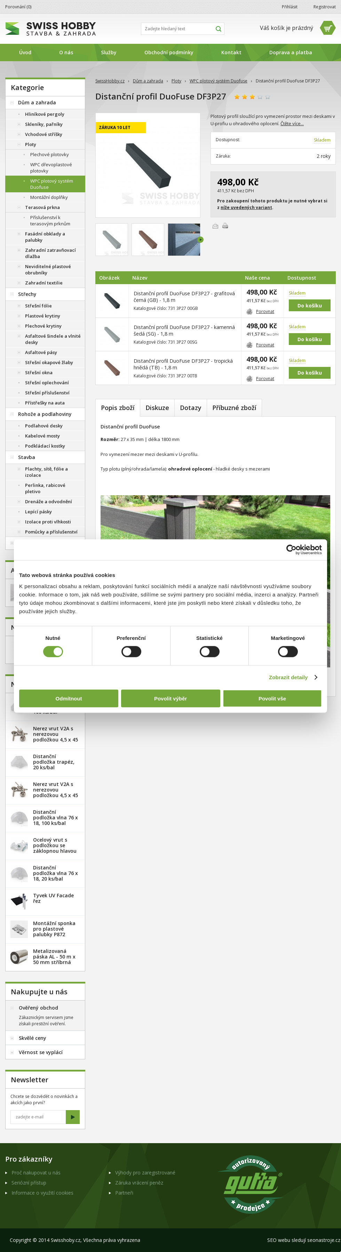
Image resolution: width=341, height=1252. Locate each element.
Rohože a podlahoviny (45, 414)
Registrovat (325, 7)
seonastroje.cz (323, 1240)
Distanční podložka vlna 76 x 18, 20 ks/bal (55, 873)
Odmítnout (69, 698)
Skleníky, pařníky (44, 124)
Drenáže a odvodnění (48, 501)
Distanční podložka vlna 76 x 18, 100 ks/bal (55, 817)
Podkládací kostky (45, 446)
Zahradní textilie (44, 283)
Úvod (25, 52)
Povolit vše (272, 698)
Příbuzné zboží (234, 407)
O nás (66, 52)
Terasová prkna (42, 207)
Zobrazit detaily (288, 677)
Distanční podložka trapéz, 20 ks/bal (53, 762)
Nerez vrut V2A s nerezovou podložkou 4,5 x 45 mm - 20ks (55, 736)
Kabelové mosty (42, 436)
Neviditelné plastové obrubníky (48, 269)
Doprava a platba (290, 52)
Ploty (176, 81)
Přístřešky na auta (45, 403)
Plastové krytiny (42, 316)
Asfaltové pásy (41, 352)
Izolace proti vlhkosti (48, 522)
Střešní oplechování (47, 382)
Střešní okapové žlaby (49, 362)
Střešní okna (39, 372)
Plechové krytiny (43, 326)
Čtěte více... (292, 123)
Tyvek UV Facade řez (53, 898)
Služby (109, 52)
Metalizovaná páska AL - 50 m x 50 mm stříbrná (54, 956)
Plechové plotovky (49, 154)
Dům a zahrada (148, 81)
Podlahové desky (44, 426)
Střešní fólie (38, 306)
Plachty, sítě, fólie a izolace (46, 472)
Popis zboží (118, 407)
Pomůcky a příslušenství (51, 532)
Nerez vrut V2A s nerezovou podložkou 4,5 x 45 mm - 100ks (55, 792)
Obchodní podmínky (168, 52)
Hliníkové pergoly (44, 114)
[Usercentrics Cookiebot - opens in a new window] (291, 550)
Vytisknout (225, 226)
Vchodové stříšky (43, 134)
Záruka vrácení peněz (139, 1182)
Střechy (27, 294)
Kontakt (231, 52)
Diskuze (157, 407)
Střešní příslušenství (47, 393)
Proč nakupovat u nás (36, 1172)
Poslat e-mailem (215, 226)
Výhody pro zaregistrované (145, 1172)
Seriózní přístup (28, 1182)
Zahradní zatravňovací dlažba (50, 253)
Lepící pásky (38, 511)
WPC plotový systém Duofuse (218, 81)
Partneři (124, 1192)
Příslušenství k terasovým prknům (50, 220)
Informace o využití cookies (42, 1192)
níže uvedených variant (246, 207)
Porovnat (260, 311)
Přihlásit (290, 7)
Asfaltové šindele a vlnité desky (53, 339)
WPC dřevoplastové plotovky (51, 167)
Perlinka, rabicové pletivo (45, 488)
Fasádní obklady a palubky (45, 237)
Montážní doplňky (49, 197)
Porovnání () (18, 7)
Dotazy (190, 407)
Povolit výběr (170, 698)
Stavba (26, 457)
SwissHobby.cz (110, 81)
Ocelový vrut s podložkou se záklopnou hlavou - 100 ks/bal (55, 848)
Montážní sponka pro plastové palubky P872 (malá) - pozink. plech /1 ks (54, 934)
